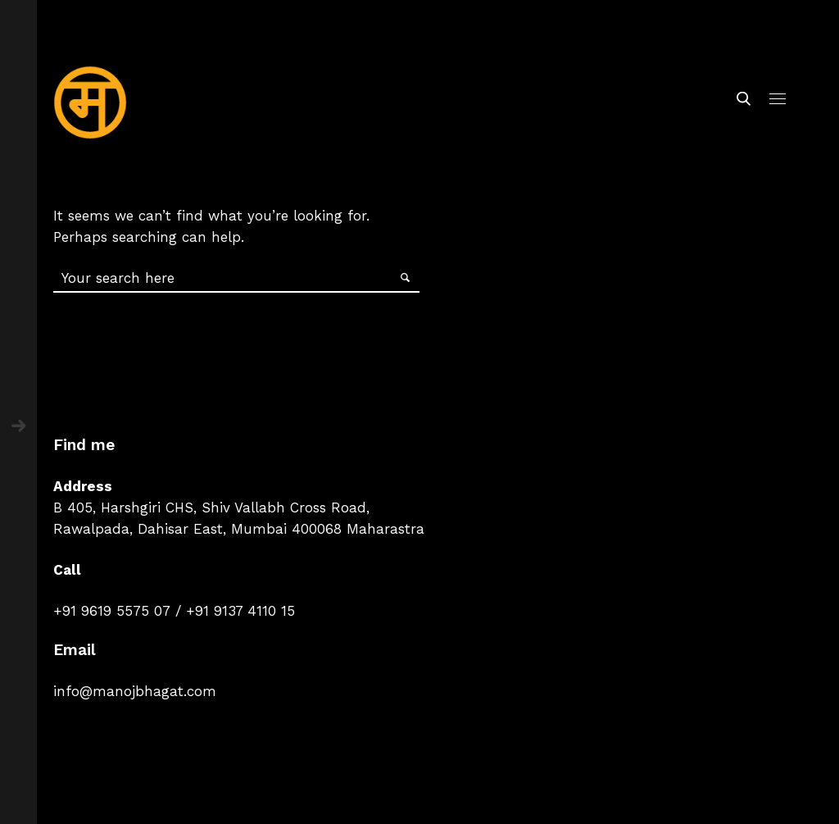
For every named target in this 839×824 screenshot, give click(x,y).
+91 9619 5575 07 (111, 611)
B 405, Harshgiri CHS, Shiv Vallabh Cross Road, (211, 507)
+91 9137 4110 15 (240, 611)
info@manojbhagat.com (134, 691)
